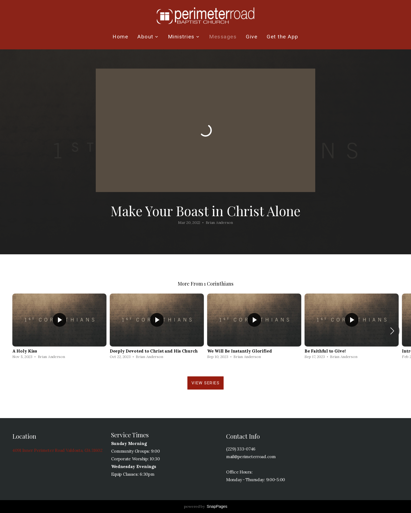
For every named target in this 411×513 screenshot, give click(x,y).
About (148, 36)
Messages (223, 36)
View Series (206, 382)
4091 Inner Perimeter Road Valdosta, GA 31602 (57, 450)
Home (120, 36)
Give (251, 36)
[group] (59, 328)
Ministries (184, 36)
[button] (392, 331)
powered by (205, 506)
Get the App (283, 36)
